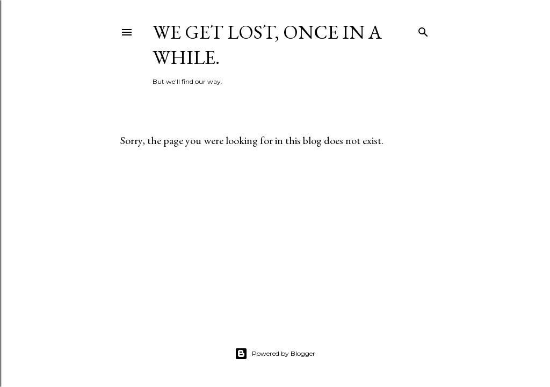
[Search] (423, 29)
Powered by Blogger (275, 353)
